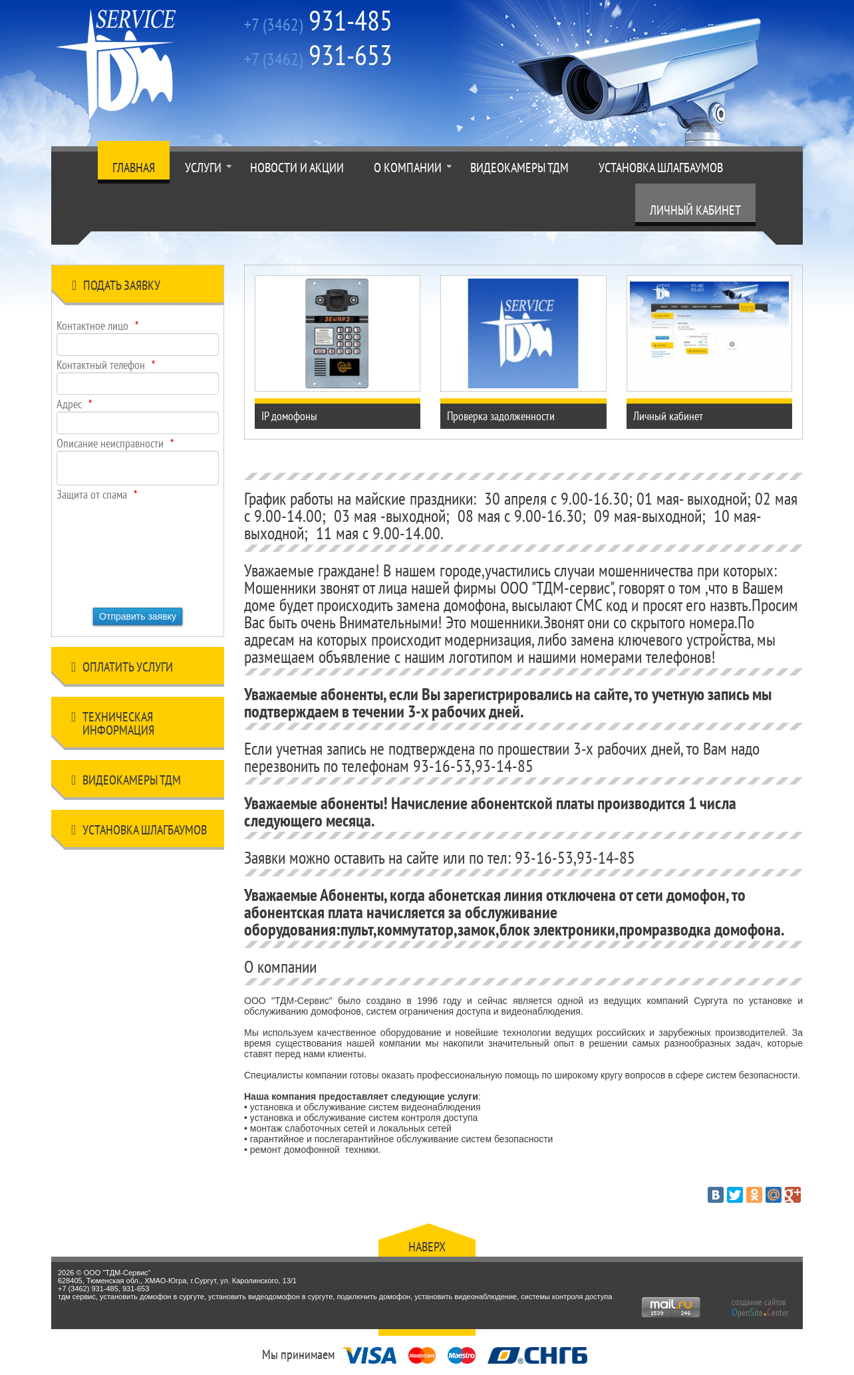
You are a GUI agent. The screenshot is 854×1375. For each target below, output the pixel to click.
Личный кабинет (695, 210)
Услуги (203, 167)
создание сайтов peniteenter (760, 1307)
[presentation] (111, 550)
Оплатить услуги (122, 669)
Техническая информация (112, 723)
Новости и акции (297, 167)
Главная (133, 167)
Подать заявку (116, 288)
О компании (408, 167)
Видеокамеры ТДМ (519, 167)
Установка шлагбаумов (661, 167)
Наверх (427, 1246)
